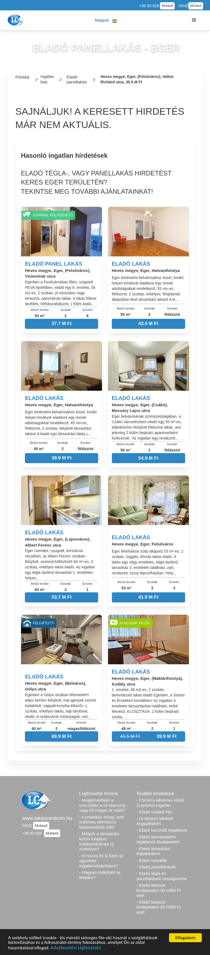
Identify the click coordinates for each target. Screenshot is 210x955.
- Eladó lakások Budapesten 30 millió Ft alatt (158, 890)
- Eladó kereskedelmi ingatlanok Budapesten (158, 839)
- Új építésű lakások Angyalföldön (155, 821)
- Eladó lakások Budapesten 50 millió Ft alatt (158, 907)
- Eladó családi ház (154, 812)
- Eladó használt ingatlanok (162, 830)
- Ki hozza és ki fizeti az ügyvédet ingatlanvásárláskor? (101, 860)
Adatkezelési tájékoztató (76, 948)
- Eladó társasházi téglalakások (153, 851)
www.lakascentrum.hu (47, 818)
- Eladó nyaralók (151, 860)
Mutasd (167, 6)
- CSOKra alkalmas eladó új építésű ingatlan (160, 803)
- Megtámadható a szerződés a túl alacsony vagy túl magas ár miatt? (102, 805)
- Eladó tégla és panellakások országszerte (161, 876)
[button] (106, 20)
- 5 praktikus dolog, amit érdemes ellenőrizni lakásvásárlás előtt (101, 822)
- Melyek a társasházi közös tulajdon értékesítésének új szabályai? (99, 841)
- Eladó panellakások (156, 867)
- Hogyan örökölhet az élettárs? (100, 875)
